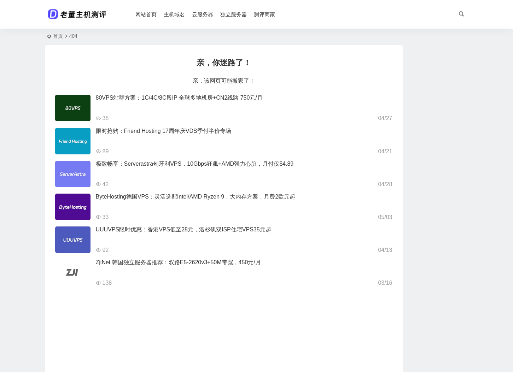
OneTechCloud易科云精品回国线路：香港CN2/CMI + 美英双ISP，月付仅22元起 (430, 173)
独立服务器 (247, 14)
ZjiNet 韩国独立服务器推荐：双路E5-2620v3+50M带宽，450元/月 (178, 262)
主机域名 (188, 14)
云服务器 (216, 14)
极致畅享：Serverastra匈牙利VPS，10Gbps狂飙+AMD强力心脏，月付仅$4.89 (195, 164)
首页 (58, 36)
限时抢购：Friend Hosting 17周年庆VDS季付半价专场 (163, 131)
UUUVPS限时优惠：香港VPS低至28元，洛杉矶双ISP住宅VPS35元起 (183, 229)
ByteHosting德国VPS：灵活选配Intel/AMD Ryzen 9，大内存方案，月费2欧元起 (196, 197)
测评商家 (278, 14)
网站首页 (159, 14)
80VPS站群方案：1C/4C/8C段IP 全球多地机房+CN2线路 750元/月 (179, 98)
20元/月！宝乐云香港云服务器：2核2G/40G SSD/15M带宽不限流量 (431, 76)
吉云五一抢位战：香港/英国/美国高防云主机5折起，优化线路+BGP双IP (432, 205)
